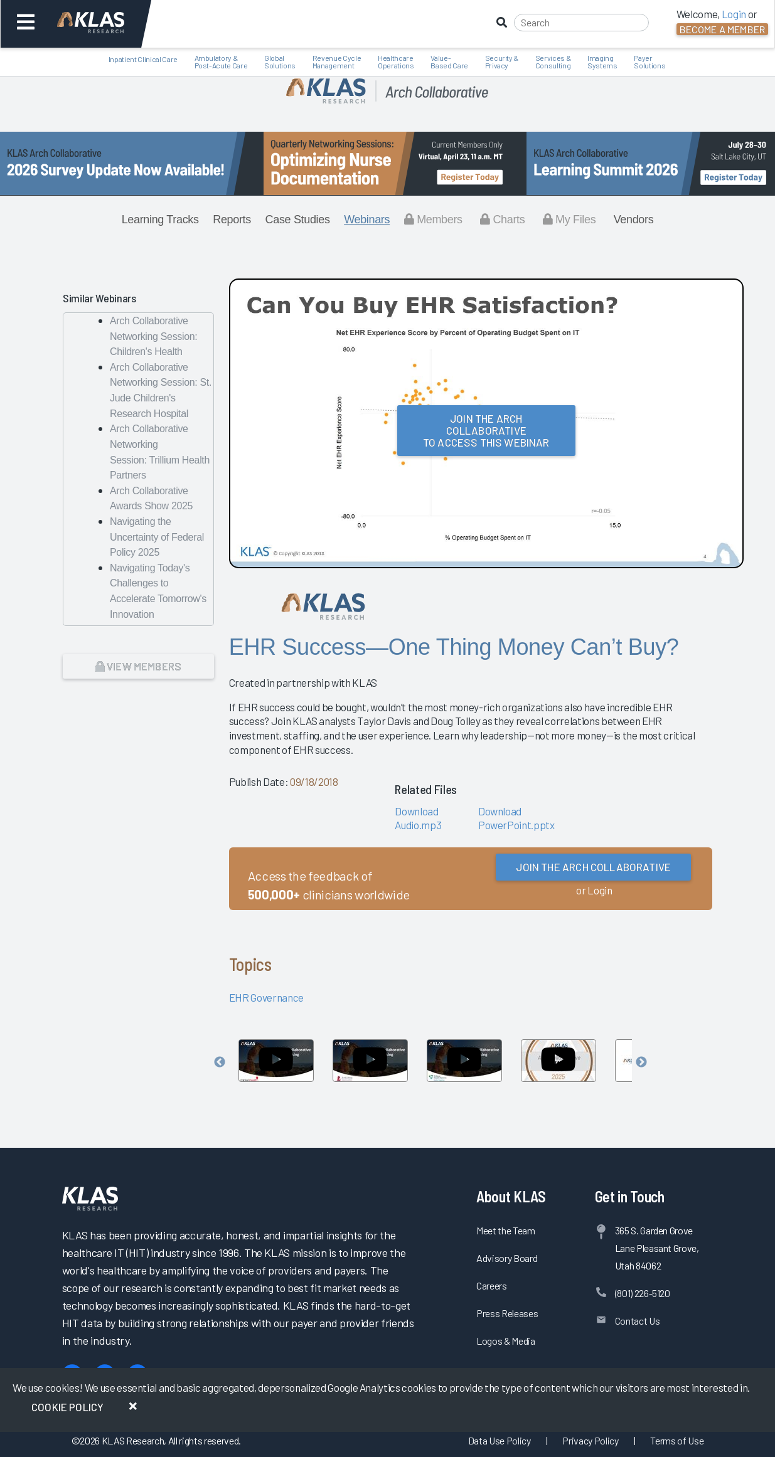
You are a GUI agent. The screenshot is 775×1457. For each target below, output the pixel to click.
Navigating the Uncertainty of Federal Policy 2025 (157, 537)
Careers (491, 1285)
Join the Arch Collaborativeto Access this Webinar (486, 430)
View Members (138, 666)
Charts (502, 219)
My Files (569, 219)
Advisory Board (506, 1258)
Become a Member (722, 29)
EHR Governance (266, 997)
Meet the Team (505, 1230)
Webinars (367, 219)
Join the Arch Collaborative (593, 867)
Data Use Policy (499, 1440)
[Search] (581, 22)
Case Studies (297, 219)
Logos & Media (505, 1341)
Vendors (634, 219)
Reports (232, 219)
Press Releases (507, 1313)
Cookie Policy (67, 1407)
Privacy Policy (590, 1440)
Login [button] (734, 14)
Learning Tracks (160, 219)
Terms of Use (676, 1440)
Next (641, 1062)
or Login (594, 890)
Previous (219, 1062)
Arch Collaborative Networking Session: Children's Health (153, 336)
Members (433, 219)
